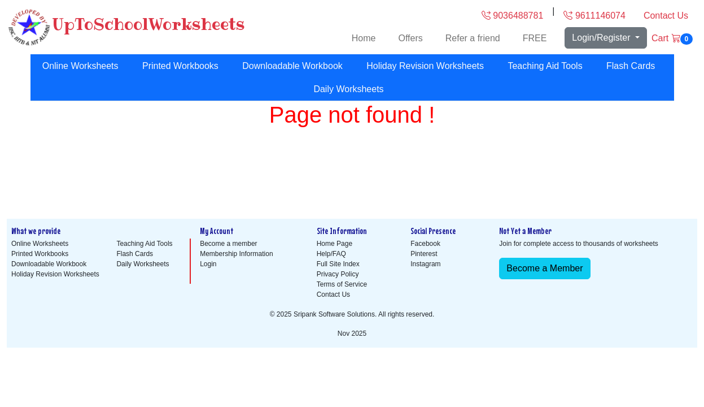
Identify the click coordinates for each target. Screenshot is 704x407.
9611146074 (594, 15)
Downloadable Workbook (292, 66)
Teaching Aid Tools (545, 66)
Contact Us (666, 15)
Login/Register (602, 37)
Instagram (425, 264)
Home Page (334, 244)
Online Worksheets (80, 66)
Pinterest (423, 254)
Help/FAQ (331, 254)
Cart (672, 39)
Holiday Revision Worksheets (425, 66)
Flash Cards (630, 66)
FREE (535, 38)
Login (208, 264)
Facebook (425, 244)
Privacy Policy (338, 274)
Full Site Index (338, 264)
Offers (410, 38)
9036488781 (512, 15)
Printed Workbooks (180, 66)
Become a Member (544, 268)
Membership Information (236, 254)
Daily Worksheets (348, 89)
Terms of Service (342, 284)
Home (364, 38)
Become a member (228, 244)
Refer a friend (472, 38)
